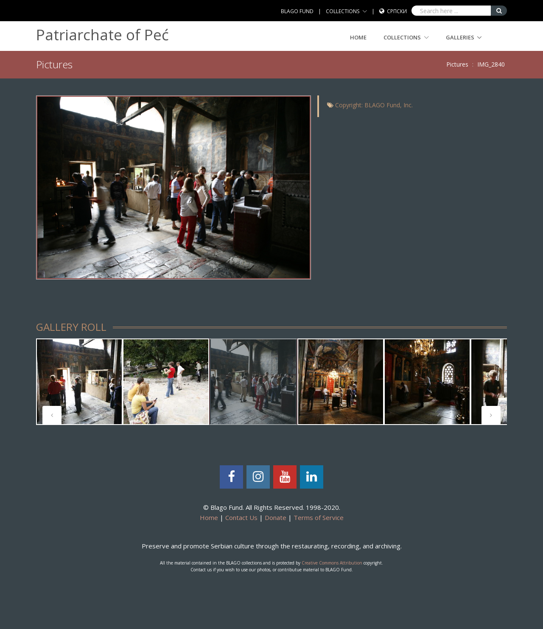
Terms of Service (319, 517)
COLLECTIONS (343, 11)
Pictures (457, 64)
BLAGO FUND (297, 11)
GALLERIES (460, 37)
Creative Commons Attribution (332, 563)
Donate (275, 517)
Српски (397, 11)
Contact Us (241, 517)
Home (358, 37)
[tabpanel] (253, 381)
